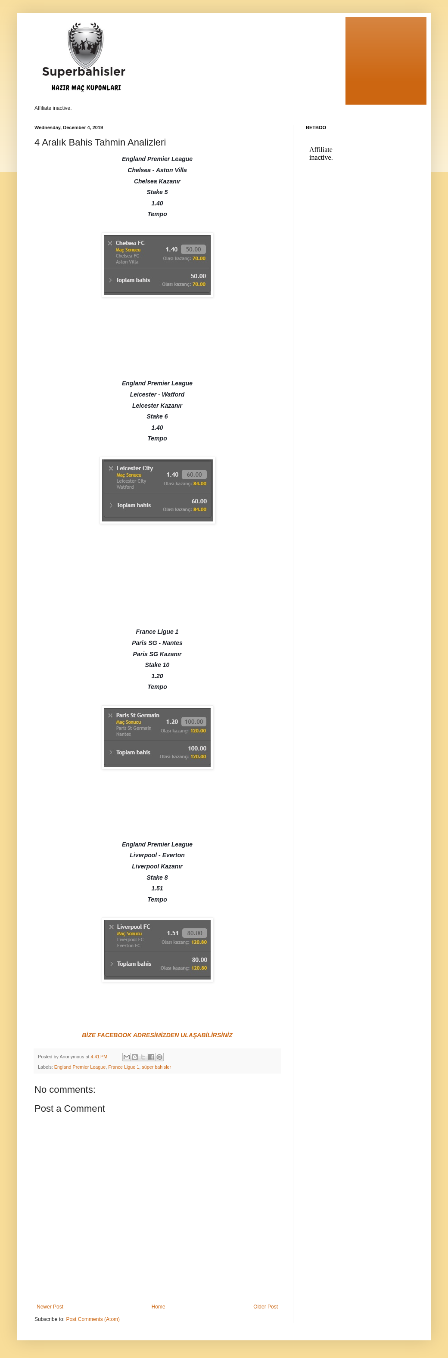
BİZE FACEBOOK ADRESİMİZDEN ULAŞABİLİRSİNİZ (157, 1035)
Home (158, 1307)
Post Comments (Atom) (93, 1319)
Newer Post (50, 1307)
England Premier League (80, 1067)
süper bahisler (156, 1067)
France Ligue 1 (123, 1067)
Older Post (265, 1307)
